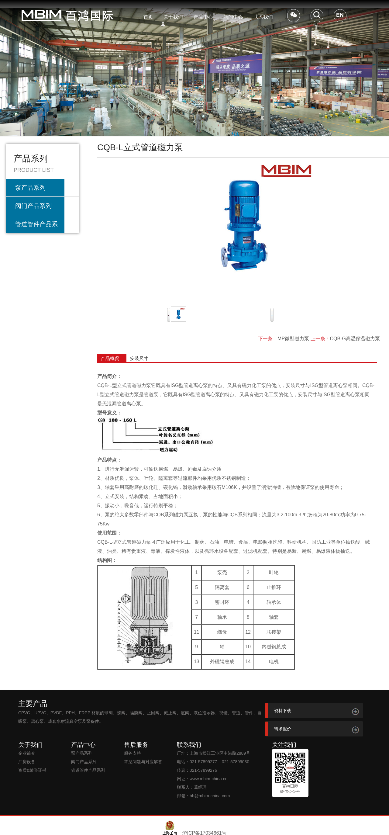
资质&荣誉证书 (32, 770)
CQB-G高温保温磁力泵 (355, 338)
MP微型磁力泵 (293, 338)
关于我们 (173, 16)
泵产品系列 (30, 187)
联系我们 (263, 16)
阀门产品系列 (33, 206)
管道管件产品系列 (36, 227)
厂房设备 (26, 761)
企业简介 (26, 753)
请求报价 (282, 728)
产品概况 (110, 358)
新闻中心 (233, 16)
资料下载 (282, 710)
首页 (148, 16)
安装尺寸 (139, 358)
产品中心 (203, 16)
